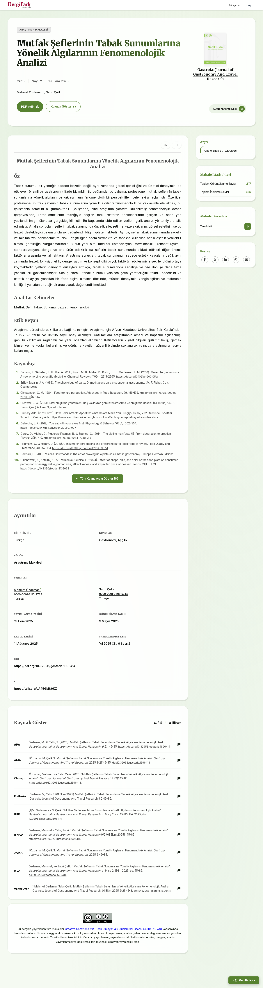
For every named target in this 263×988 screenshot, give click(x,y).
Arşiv (204, 142)
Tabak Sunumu (45, 308)
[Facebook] (204, 259)
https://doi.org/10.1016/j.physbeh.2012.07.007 (49, 428)
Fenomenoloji (80, 308)
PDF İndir (30, 106)
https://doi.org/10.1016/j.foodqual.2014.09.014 (81, 449)
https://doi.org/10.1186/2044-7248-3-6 (69, 438)
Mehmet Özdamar (29, 92)
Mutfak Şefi (23, 308)
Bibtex (174, 727)
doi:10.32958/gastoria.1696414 (132, 767)
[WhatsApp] (236, 259)
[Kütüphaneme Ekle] (227, 107)
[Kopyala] (178, 749)
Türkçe (234, 5)
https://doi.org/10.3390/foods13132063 (45, 469)
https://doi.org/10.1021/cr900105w (155, 377)
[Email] (246, 259)
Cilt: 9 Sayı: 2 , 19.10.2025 (220, 150)
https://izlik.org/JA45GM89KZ (36, 691)
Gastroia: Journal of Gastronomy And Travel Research (215, 74)
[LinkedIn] (225, 259)
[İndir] (247, 226)
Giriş (248, 5)
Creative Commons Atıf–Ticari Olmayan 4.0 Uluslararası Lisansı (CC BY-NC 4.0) (113, 939)
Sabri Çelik (53, 92)
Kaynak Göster (63, 106)
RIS (157, 727)
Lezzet (63, 308)
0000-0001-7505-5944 (113, 596)
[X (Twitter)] (215, 259)
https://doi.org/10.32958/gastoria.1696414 (45, 668)
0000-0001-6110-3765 (29, 597)
